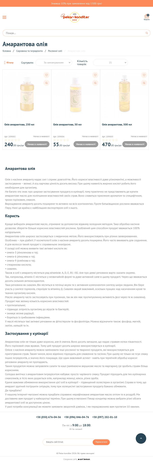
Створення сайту (76, 459)
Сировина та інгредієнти (29, 50)
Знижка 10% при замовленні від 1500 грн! (76, 3)
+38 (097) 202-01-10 (104, 417)
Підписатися (101, 442)
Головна (7, 50)
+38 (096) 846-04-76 (76, 417)
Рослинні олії (55, 50)
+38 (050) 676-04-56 (48, 417)
